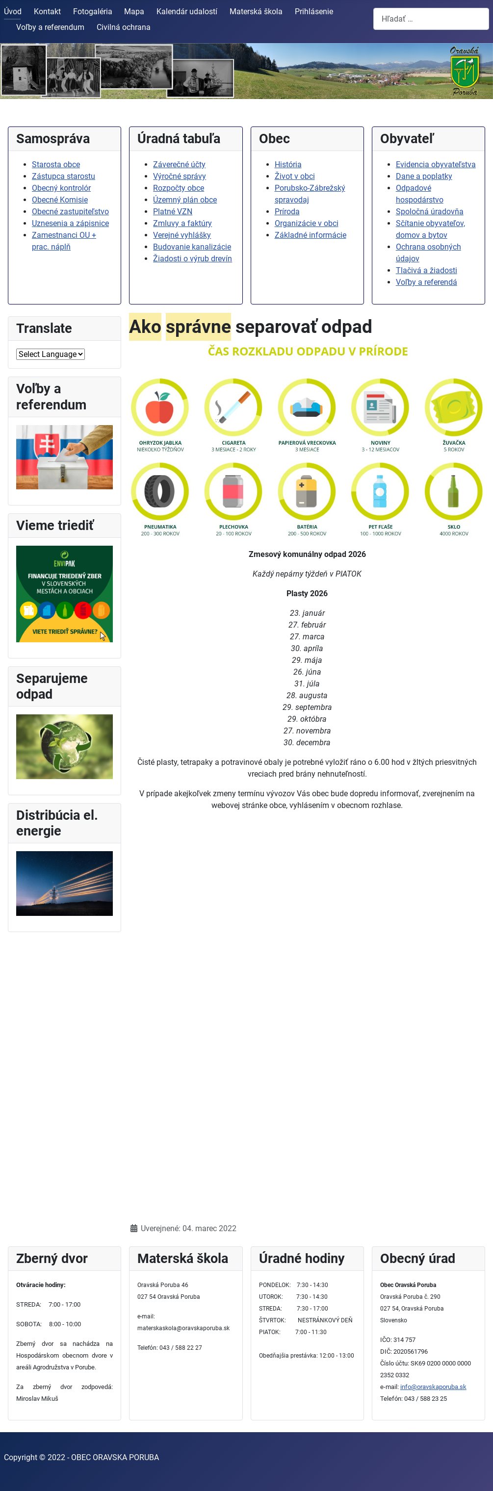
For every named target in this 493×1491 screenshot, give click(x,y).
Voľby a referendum (50, 27)
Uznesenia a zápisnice (70, 223)
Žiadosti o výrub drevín (192, 258)
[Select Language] (50, 354)
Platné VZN (172, 211)
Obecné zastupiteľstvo (70, 211)
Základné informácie (310, 235)
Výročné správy (179, 176)
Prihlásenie (314, 11)
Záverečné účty (179, 164)
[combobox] (431, 19)
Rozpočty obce (178, 188)
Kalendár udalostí (186, 11)
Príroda (287, 211)
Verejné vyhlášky (182, 235)
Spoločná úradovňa (430, 211)
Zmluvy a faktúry (182, 223)
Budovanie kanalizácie (192, 247)
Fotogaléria (92, 11)
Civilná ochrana (124, 27)
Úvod (13, 11)
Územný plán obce (185, 199)
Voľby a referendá (426, 282)
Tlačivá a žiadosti (426, 270)
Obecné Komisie (60, 199)
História (288, 164)
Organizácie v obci (306, 223)
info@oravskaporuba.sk (433, 1386)
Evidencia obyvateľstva (436, 164)
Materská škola (256, 11)
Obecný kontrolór (61, 188)
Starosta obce (56, 164)
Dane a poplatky (424, 176)
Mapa (134, 11)
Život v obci (295, 176)
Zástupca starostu (63, 176)
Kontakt (47, 11)
